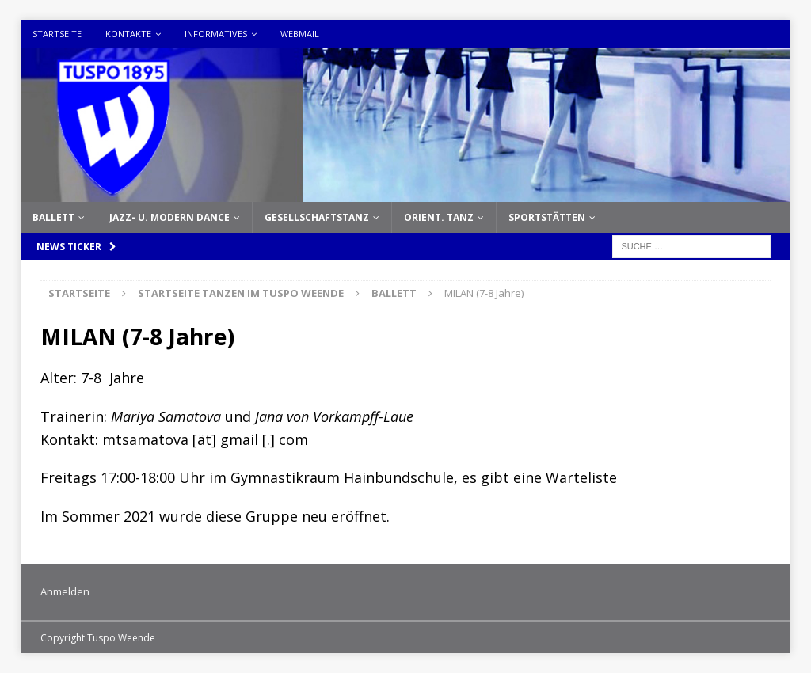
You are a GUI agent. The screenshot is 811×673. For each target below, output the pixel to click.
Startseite (57, 34)
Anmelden (64, 591)
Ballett (53, 217)
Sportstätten (546, 217)
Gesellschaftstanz (317, 217)
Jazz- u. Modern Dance (169, 217)
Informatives (216, 34)
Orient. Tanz (439, 217)
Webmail (299, 34)
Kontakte (128, 34)
